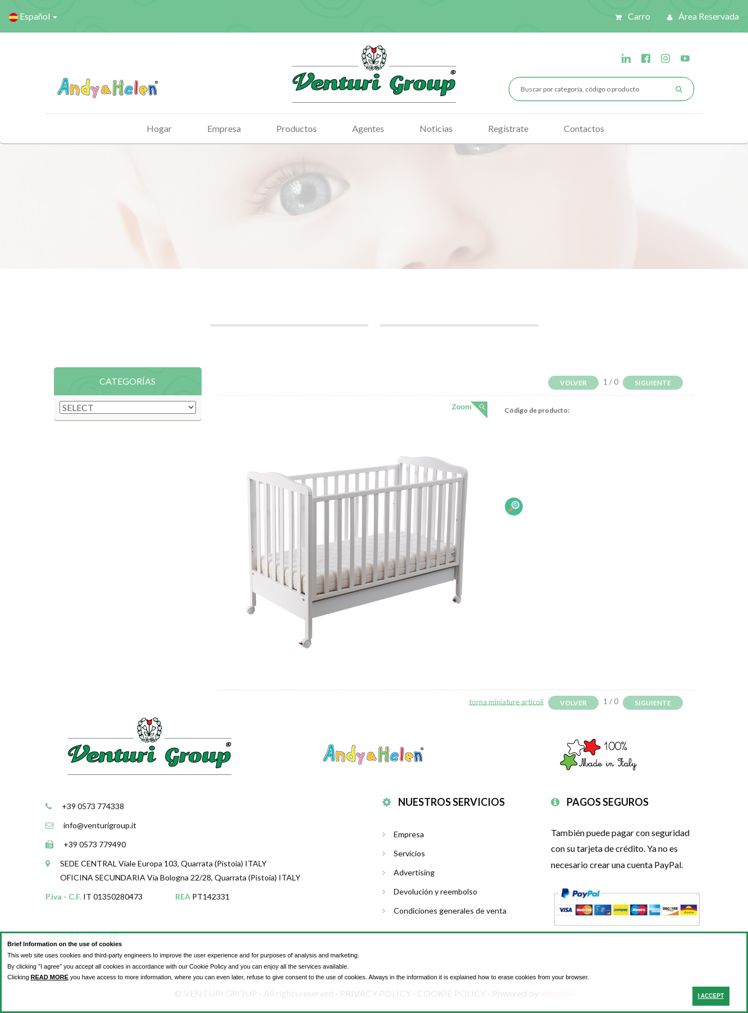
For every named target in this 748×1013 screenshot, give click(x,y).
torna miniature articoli (506, 701)
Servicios (403, 853)
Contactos (584, 128)
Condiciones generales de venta (444, 910)
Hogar (159, 128)
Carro (632, 16)
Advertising (408, 872)
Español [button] (33, 16)
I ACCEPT (711, 996)
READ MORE (50, 977)
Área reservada (703, 16)
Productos (296, 128)
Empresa (224, 128)
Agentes (368, 128)
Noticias (436, 128)
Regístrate (508, 128)
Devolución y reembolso (429, 891)
